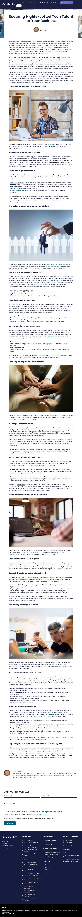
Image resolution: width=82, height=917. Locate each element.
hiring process (38, 288)
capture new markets (36, 469)
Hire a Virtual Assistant (30, 851)
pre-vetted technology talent (54, 63)
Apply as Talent (44, 2)
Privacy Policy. (43, 818)
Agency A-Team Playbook (72, 865)
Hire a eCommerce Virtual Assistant (31, 882)
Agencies (47, 871)
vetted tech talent (50, 146)
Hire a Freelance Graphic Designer (31, 887)
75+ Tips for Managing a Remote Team (72, 860)
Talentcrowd (43, 76)
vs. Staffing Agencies (50, 861)
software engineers (52, 718)
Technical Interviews (17, 185)
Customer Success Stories (72, 863)
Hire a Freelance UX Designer (29, 903)
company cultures (53, 453)
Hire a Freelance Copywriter (28, 891)
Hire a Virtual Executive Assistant (30, 854)
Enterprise (47, 876)
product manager (46, 681)
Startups (12, 567)
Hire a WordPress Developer (29, 874)
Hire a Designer (28, 849)
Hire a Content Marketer (31, 846)
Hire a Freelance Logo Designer (30, 899)
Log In (18, 6)
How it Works (68, 844)
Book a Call (5, 852)
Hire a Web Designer (29, 870)
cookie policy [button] (5, 912)
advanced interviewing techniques (59, 266)
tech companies (50, 340)
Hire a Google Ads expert (31, 868)
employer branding (54, 284)
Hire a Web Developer (30, 866)
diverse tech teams (21, 432)
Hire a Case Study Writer (31, 879)
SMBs (46, 873)
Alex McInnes (18, 775)
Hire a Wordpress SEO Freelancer (30, 895)
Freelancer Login (49, 848)
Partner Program (69, 849)
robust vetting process (31, 49)
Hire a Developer (28, 844)
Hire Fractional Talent (22, 3)
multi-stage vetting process (59, 179)
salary (37, 581)
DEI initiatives (21, 488)
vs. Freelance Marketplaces (52, 856)
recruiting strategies (51, 268)
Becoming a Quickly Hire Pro (51, 845)
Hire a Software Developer (31, 877)
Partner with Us (54, 2)
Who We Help (35, 3)
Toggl (71, 282)
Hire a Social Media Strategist (29, 862)
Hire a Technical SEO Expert (30, 858)
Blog (66, 856)
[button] (79, 907)
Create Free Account (66, 3)
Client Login (68, 846)
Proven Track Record (17, 192)
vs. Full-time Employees (51, 858)
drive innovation (52, 469)
